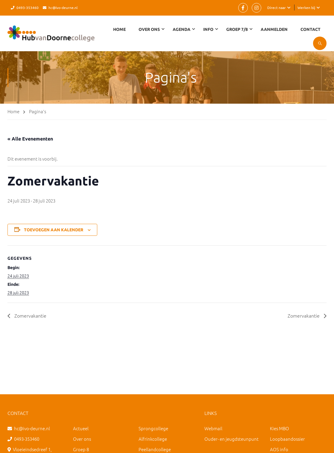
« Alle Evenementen (30, 138)
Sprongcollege (153, 428)
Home (119, 29)
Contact (310, 29)
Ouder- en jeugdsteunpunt (231, 439)
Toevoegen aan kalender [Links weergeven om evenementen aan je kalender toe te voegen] (53, 229)
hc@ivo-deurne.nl (63, 7)
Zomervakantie (29, 315)
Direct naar (276, 7)
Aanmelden (274, 29)
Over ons (82, 439)
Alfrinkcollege (153, 439)
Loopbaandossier (287, 439)
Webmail (213, 428)
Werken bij (306, 7)
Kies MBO (279, 428)
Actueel (81, 428)
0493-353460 (27, 7)
